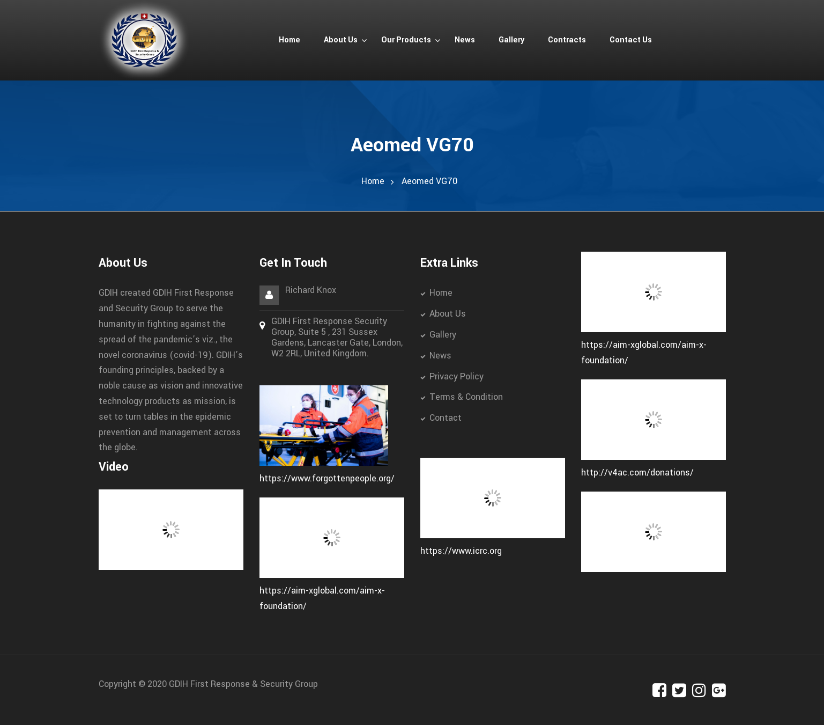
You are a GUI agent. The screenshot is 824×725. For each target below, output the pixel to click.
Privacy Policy (456, 376)
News (440, 355)
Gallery (442, 334)
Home (372, 181)
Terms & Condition (466, 397)
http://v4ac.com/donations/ (637, 472)
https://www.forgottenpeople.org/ (327, 478)
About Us (447, 313)
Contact (445, 418)
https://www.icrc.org (461, 551)
